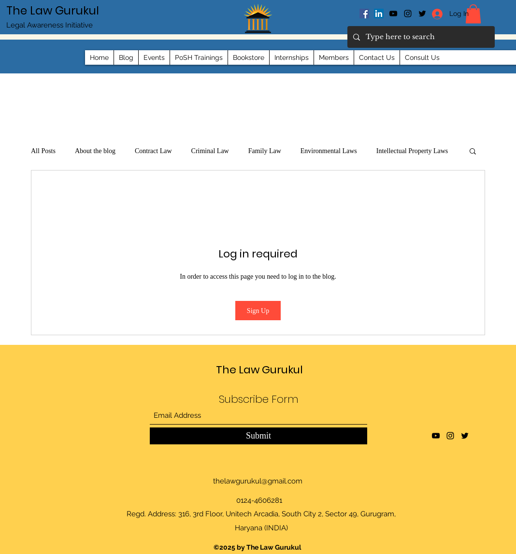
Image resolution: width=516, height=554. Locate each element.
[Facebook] (364, 13)
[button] (472, 151)
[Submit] (258, 435)
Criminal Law (210, 151)
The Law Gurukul (52, 10)
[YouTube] (393, 13)
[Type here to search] (420, 37)
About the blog (95, 151)
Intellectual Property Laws (412, 151)
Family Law (264, 151)
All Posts (43, 151)
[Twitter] (465, 435)
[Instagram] (408, 13)
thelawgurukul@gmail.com (257, 481)
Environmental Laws (329, 151)
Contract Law (153, 151)
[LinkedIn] (379, 13)
